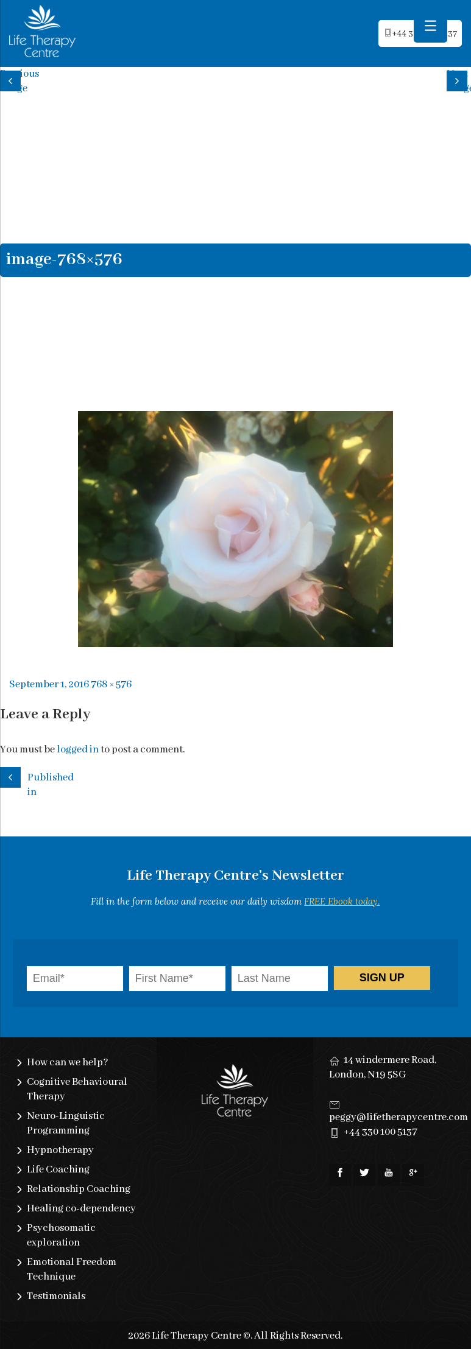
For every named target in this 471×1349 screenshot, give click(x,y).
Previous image (12, 79)
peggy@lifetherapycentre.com (398, 1117)
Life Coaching (58, 1169)
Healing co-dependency (81, 1208)
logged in (78, 749)
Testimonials (56, 1296)
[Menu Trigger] (430, 26)
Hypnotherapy (60, 1150)
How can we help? (67, 1062)
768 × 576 (111, 684)
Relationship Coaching (78, 1189)
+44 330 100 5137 (380, 1132)
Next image (459, 79)
